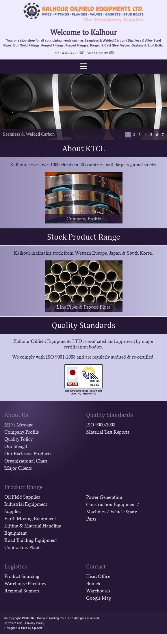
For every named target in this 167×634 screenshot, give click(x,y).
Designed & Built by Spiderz (23, 628)
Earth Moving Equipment (30, 518)
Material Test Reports (107, 432)
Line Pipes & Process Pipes (83, 307)
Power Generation (104, 497)
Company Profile (83, 218)
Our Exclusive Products (27, 453)
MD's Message (18, 425)
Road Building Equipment (30, 540)
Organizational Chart (25, 461)
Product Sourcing (21, 576)
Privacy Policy (34, 623)
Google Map (98, 598)
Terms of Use (13, 623)
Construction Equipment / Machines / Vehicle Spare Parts (113, 512)
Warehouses (98, 591)
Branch (93, 583)
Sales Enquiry (97, 53)
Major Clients (18, 468)
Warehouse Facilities (25, 583)
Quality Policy (18, 439)
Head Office (98, 576)
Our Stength (16, 446)
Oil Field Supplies (22, 497)
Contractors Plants (22, 547)
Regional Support (22, 591)
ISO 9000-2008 (100, 425)
